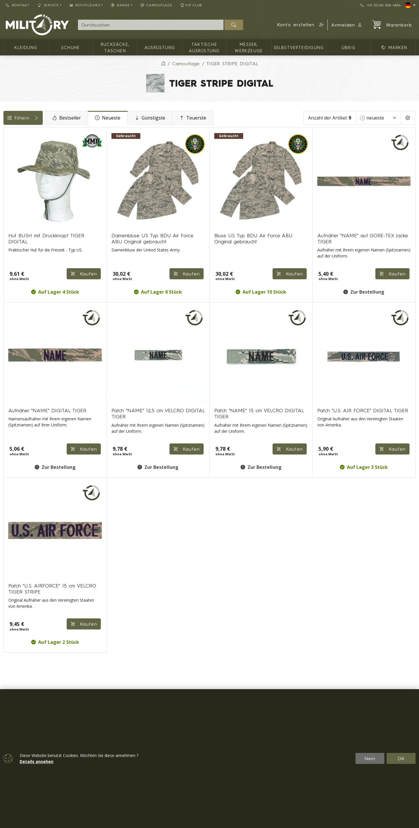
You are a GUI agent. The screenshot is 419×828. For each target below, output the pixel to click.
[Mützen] (7, 179)
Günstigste (197, 117)
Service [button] (48, 5)
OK (401, 758)
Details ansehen (36, 761)
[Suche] (151, 25)
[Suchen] (233, 25)
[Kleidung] (7, 147)
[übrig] (7, 189)
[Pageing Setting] (408, 117)
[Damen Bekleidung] (7, 169)
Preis (11, 214)
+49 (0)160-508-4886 (380, 5)
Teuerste (240, 117)
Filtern (46, 117)
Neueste (155, 117)
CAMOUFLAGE (156, 5)
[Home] (163, 63)
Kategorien (18, 134)
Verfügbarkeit (21, 227)
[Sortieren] (378, 118)
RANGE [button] (120, 5)
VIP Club (191, 5)
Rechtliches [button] (85, 5)
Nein (369, 758)
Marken (14, 240)
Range (13, 266)
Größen (14, 253)
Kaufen (150, 251)
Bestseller (114, 117)
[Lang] (410, 5)
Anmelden (347, 25)
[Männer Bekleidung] (7, 158)
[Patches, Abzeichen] (7, 200)
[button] (300, 24)
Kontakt (17, 5)
